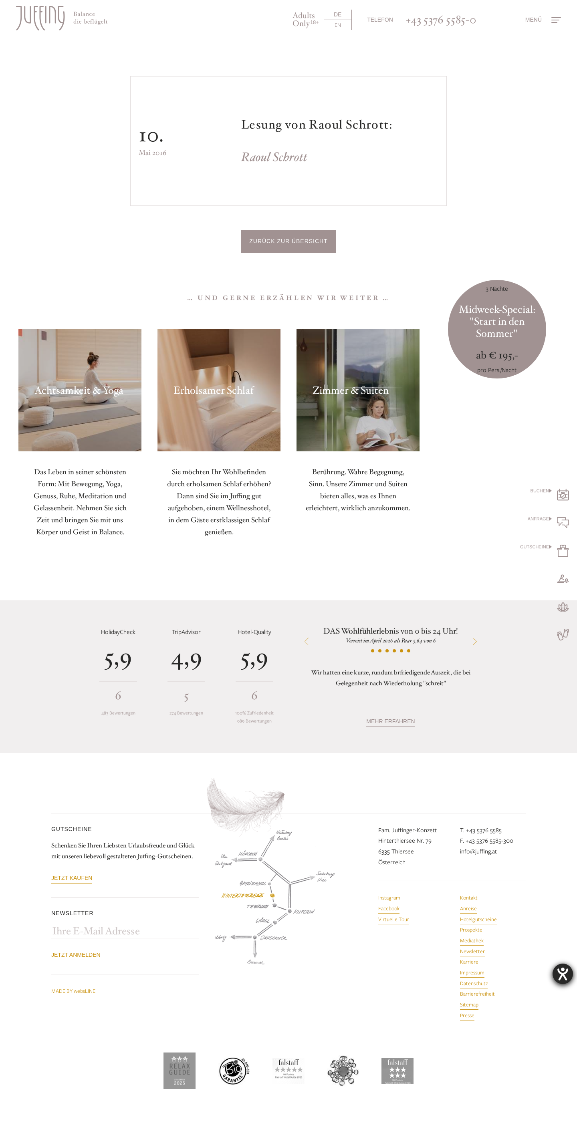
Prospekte (471, 929)
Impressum (472, 972)
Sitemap (469, 1004)
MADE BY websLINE (73, 990)
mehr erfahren (390, 721)
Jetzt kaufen (71, 878)
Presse (467, 1015)
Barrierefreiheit (477, 993)
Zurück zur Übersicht (288, 241)
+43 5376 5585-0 (441, 19)
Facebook (388, 908)
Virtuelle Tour (393, 919)
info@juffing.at (478, 851)
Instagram (389, 897)
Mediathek (472, 940)
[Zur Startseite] (62, 18)
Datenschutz (474, 983)
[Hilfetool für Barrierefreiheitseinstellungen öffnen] (563, 974)
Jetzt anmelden (76, 955)
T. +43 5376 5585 (481, 830)
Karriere (469, 961)
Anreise (468, 908)
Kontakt (469, 897)
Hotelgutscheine (478, 919)
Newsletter (472, 951)
